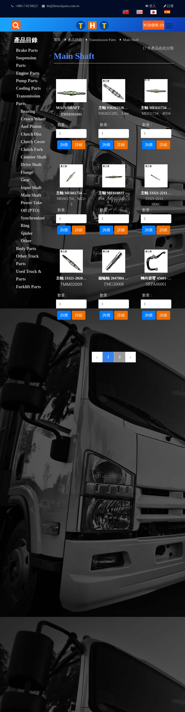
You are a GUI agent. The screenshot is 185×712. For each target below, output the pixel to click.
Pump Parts (27, 80)
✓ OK (125, 709)
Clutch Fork (32, 149)
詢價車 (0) (153, 25)
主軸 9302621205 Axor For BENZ (125, 108)
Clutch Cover (33, 141)
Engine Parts (28, 73)
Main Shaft (31, 195)
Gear (25, 180)
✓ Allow (6, 574)
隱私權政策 (14, 386)
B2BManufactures (58, 557)
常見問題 (159, 380)
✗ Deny (6, 580)
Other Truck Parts (27, 260)
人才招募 (134, 380)
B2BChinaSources (93, 557)
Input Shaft (31, 187)
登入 (150, 6)
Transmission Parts (28, 100)
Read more (10, 642)
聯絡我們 (61, 380)
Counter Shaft (33, 157)
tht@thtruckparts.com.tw (61, 6)
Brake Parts (27, 50)
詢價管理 (36, 380)
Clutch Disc (31, 134)
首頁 (57, 39)
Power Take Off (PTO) (31, 206)
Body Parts (26, 248)
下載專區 (85, 380)
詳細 (78, 145)
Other (26, 241)
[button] (169, 25)
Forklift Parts (28, 286)
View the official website (39, 642)
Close (4, 563)
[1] (71, 133)
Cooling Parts (28, 88)
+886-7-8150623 (24, 6)
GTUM (103, 535)
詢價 (64, 145)
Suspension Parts (26, 62)
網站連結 (110, 380)
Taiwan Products (25, 557)
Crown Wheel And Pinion (33, 123)
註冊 (169, 6)
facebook (152, 458)
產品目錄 (75, 40)
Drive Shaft (31, 164)
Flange (27, 172)
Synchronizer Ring (33, 222)
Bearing (28, 111)
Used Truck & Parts (28, 275)
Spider (27, 233)
